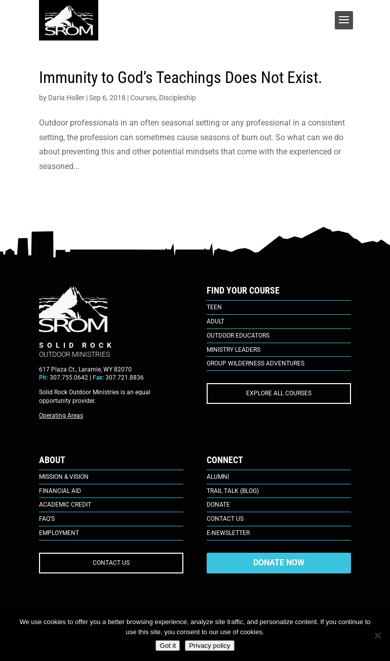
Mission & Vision (64, 476)
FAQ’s (47, 518)
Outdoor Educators (238, 335)
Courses (143, 98)
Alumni (218, 476)
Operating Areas (61, 415)
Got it (168, 645)
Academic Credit (65, 504)
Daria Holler (66, 98)
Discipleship (177, 98)
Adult (215, 321)
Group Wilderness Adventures (255, 363)
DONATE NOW (278, 562)
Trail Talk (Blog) (233, 490)
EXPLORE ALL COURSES (278, 393)
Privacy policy (209, 645)
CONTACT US (111, 562)
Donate (218, 504)
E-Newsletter (228, 532)
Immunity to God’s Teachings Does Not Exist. (180, 77)
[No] (377, 635)
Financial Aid (60, 490)
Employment (59, 532)
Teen (214, 307)
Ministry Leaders (233, 349)
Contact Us (225, 518)
